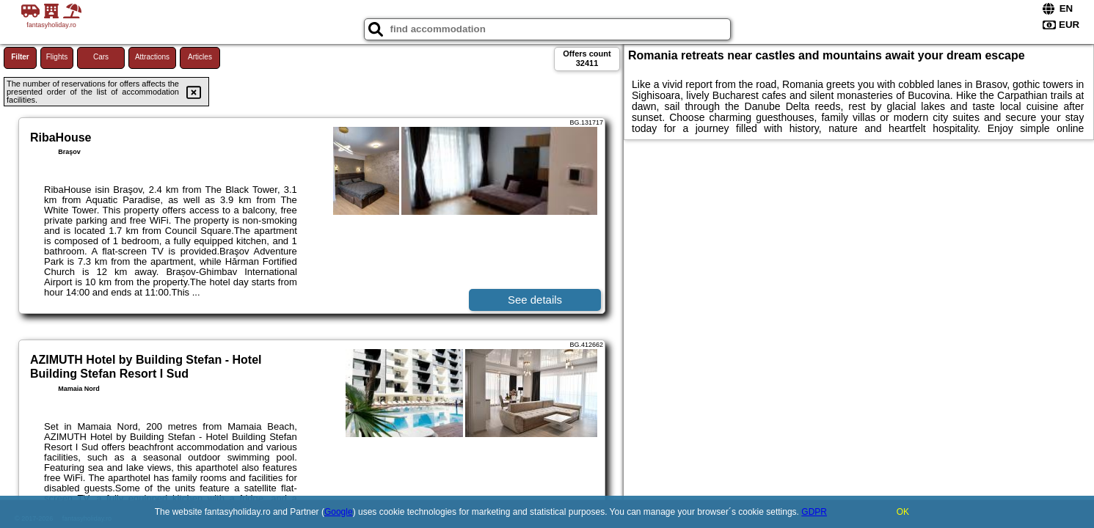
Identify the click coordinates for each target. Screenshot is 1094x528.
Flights (57, 57)
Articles (200, 57)
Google (338, 512)
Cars (101, 57)
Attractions (152, 57)
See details (535, 299)
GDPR (814, 512)
